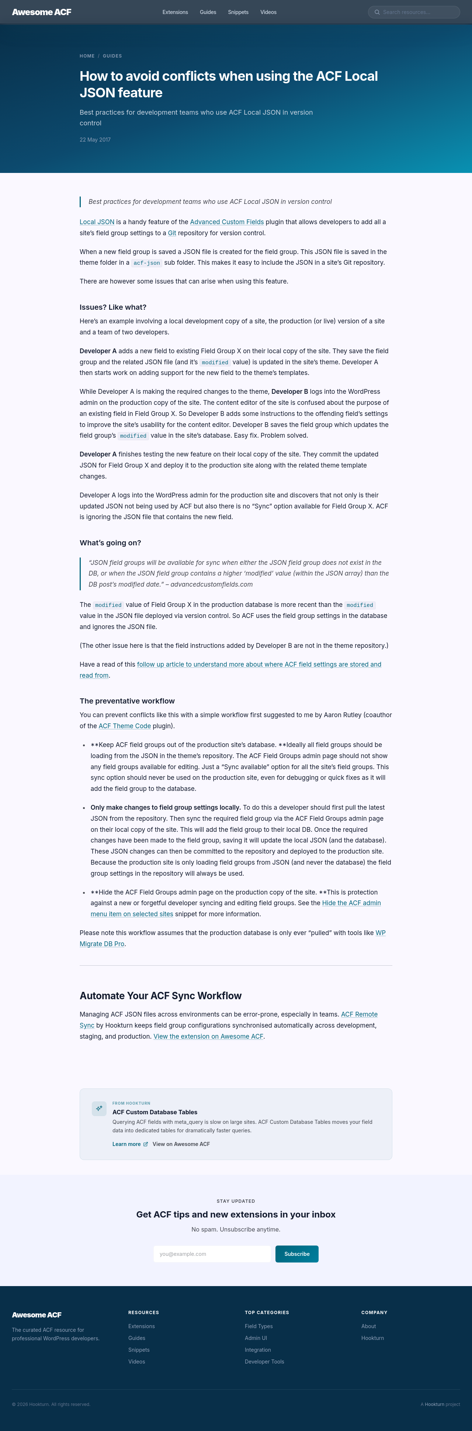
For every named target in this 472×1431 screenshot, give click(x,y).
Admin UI (256, 1338)
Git (172, 233)
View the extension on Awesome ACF (208, 1036)
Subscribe (297, 1254)
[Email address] (212, 1254)
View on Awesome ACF (181, 1144)
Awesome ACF (41, 12)
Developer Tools (264, 1361)
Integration (258, 1350)
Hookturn (372, 1338)
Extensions (175, 12)
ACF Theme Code (125, 726)
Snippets (238, 12)
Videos (268, 12)
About (368, 1326)
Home (87, 56)
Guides (208, 12)
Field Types (259, 1326)
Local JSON (97, 222)
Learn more (130, 1144)
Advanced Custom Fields (227, 222)
